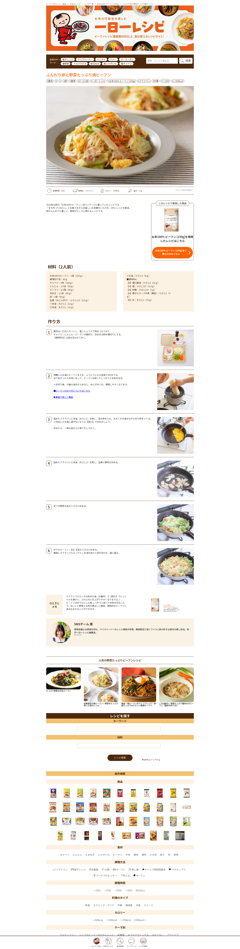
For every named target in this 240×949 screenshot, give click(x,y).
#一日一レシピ (98, 81)
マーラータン (127, 59)
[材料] (118, 745)
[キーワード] (118, 729)
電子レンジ (67, 59)
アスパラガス (79, 63)
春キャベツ (126, 63)
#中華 (155, 81)
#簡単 (72, 81)
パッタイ (101, 59)
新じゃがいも (110, 63)
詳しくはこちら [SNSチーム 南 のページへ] (78, 635)
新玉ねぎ (94, 63)
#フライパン (144, 81)
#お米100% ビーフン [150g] (121, 81)
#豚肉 (50, 81)
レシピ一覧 (89, 4)
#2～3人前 (83, 81)
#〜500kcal (177, 81)
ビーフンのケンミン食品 (56, 4)
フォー (113, 59)
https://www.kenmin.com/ (170, 611)
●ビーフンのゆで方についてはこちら (72, 390)
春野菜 (65, 63)
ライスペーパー (85, 59)
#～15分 (165, 81)
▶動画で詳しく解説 (63, 397)
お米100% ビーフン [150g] (108, 4)
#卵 (65, 81)
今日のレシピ (75, 4)
